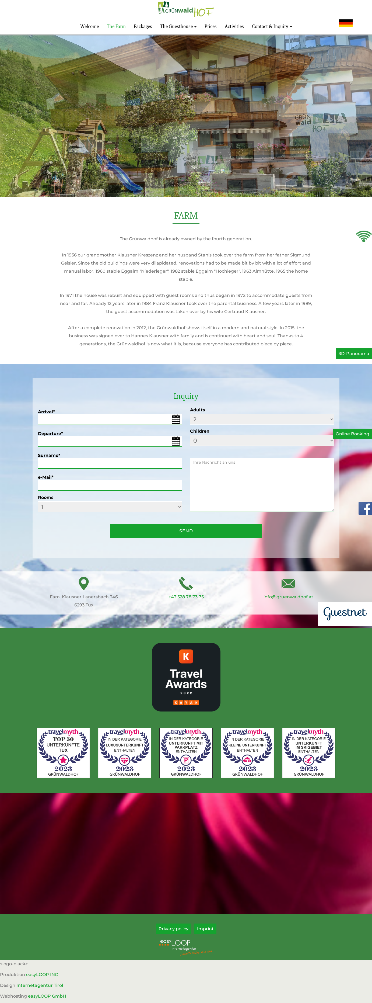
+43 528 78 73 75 (186, 596)
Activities (234, 26)
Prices (211, 26)
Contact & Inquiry (272, 26)
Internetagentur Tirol (39, 985)
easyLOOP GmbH (47, 996)
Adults (197, 409)
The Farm (116, 26)
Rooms (46, 497)
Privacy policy (173, 928)
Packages (143, 26)
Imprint (205, 928)
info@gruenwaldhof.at (288, 596)
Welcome (89, 26)
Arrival (46, 411)
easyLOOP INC (42, 974)
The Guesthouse (178, 26)
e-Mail (46, 477)
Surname (49, 455)
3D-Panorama (354, 353)
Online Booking (352, 433)
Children (199, 431)
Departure (50, 433)
